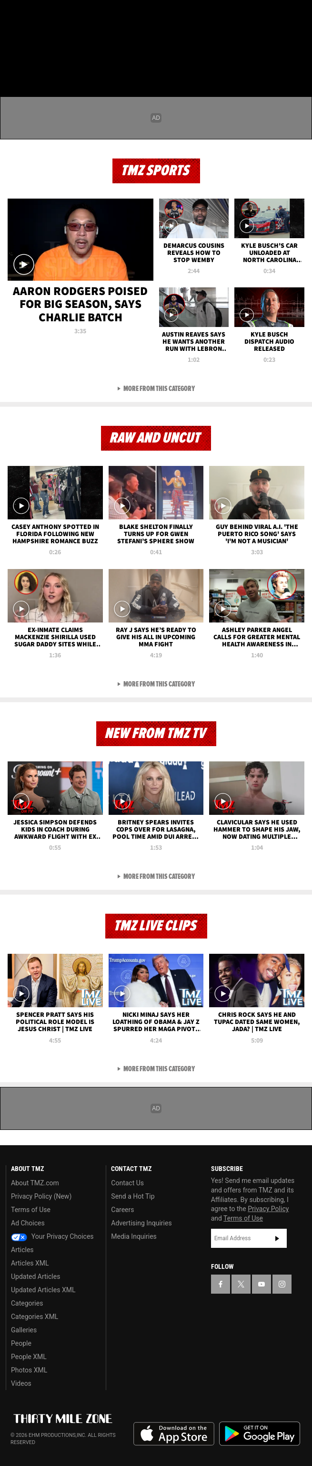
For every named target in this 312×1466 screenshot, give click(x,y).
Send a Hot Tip (132, 1196)
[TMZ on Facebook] (11, 15)
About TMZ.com (35, 1183)
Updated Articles (35, 1276)
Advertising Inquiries (141, 1223)
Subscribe (277, 1238)
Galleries (24, 1330)
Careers (122, 1209)
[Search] (298, 64)
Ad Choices (28, 1223)
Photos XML (29, 1370)
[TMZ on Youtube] (49, 15)
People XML (29, 1357)
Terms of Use (30, 1209)
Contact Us (127, 1183)
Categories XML (34, 1316)
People (21, 1343)
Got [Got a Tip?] (32, 40)
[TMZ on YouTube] (261, 1284)
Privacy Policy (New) (41, 1196)
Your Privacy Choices (52, 1236)
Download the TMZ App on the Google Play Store (259, 1434)
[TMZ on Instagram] (68, 15)
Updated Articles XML (43, 1290)
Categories (27, 1303)
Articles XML (30, 1263)
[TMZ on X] (30, 15)
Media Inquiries (133, 1236)
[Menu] (13, 64)
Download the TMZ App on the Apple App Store (173, 1434)
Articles (22, 1250)
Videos (21, 1383)
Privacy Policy (268, 1209)
